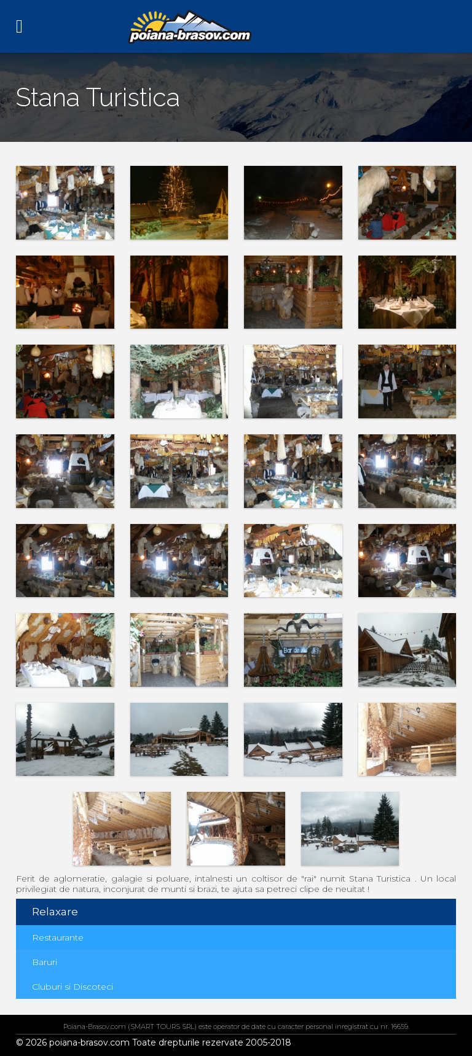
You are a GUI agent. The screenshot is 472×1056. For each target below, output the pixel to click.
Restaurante (58, 937)
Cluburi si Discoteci (72, 986)
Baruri (44, 962)
